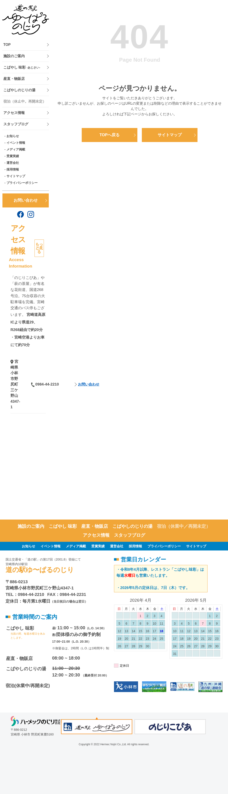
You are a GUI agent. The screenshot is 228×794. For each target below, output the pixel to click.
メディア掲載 (15, 149)
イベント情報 (15, 142)
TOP (7, 45)
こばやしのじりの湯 (19, 90)
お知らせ (12, 136)
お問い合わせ (26, 200)
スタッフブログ (15, 124)
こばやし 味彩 (21, 67)
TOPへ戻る (110, 135)
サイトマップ (15, 176)
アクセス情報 (14, 113)
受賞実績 (12, 156)
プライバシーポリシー (22, 183)
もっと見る (39, 248)
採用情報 (12, 169)
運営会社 (12, 162)
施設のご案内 (14, 56)
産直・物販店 (14, 79)
